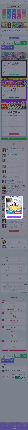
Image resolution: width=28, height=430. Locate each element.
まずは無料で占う (14, 217)
